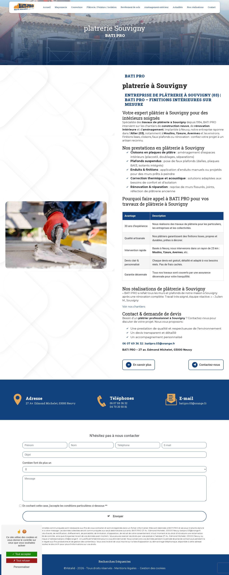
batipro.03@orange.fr (193, 387)
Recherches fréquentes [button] (115, 561)
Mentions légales (125, 567)
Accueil (46, 7)
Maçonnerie (60, 7)
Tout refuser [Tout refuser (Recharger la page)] (21, 560)
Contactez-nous (205, 364)
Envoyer (118, 500)
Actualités (177, 7)
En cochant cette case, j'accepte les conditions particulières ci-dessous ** (64, 490)
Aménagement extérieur (156, 7)
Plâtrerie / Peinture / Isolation (101, 7)
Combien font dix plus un (36, 447)
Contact (211, 7)
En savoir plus (139, 364)
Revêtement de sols (130, 7)
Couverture (76, 7)
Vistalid (70, 567)
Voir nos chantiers (133, 306)
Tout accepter (21, 554)
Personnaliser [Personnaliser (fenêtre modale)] (22, 567)
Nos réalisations (195, 7)
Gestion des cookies (152, 567)
